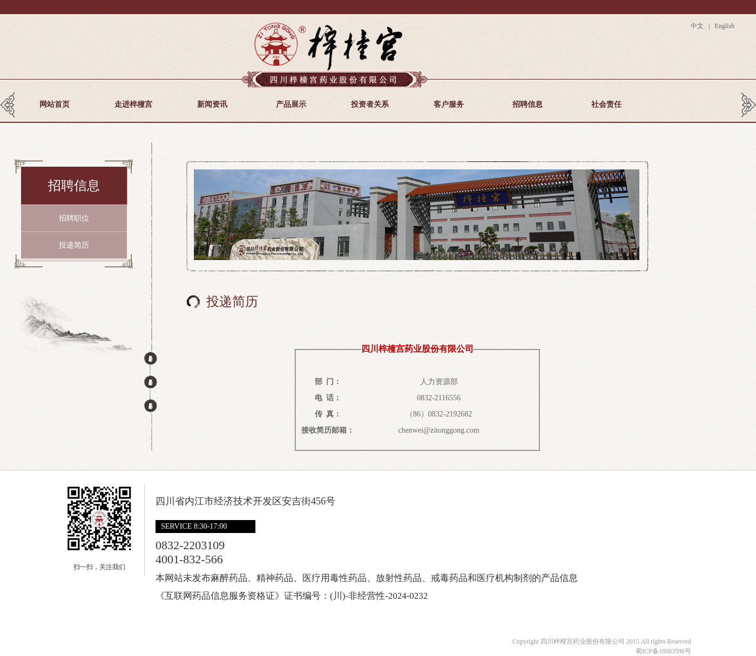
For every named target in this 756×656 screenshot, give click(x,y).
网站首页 (54, 104)
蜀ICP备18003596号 (663, 651)
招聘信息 (527, 104)
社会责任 (606, 104)
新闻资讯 (212, 104)
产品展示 (291, 104)
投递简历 (74, 245)
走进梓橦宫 (133, 104)
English (723, 26)
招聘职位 (74, 218)
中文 (699, 26)
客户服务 (449, 104)
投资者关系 (370, 104)
